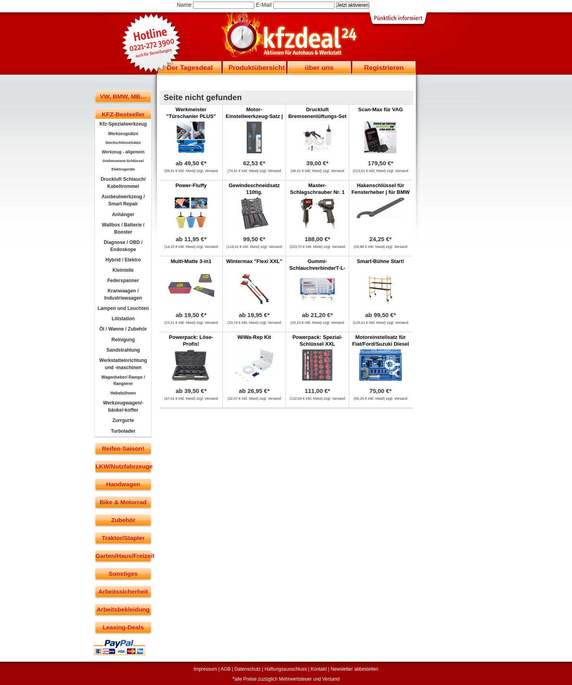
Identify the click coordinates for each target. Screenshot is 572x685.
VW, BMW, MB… (123, 96)
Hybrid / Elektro (123, 260)
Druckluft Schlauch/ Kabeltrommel (122, 182)
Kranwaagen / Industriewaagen (123, 294)
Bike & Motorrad (123, 502)
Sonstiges (122, 573)
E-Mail (264, 5)
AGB (225, 669)
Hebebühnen (123, 393)
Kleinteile (123, 270)
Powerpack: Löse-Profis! (191, 340)
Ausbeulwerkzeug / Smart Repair (123, 200)
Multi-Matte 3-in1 (191, 261)
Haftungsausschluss (286, 669)
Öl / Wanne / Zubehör (123, 329)
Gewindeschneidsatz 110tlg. (254, 188)
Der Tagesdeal (190, 68)
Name (184, 5)
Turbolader (123, 431)
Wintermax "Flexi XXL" (254, 261)
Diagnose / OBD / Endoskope (123, 246)
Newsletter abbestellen (354, 669)
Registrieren (384, 68)
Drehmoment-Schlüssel (123, 161)
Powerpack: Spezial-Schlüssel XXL (317, 340)
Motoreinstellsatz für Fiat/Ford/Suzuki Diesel (380, 340)
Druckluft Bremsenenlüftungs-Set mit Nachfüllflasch (317, 116)
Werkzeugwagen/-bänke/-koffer (123, 406)
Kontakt (319, 669)
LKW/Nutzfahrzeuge (123, 466)
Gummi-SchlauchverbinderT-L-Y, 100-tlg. (318, 268)
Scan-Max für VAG (380, 109)
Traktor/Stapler (123, 537)
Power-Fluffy (191, 185)
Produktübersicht (256, 68)
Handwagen (123, 484)
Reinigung (123, 339)
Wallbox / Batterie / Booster (123, 228)
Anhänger (123, 214)
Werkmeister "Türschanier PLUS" (191, 112)
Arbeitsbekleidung (123, 609)
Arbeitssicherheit (123, 591)
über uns (319, 68)
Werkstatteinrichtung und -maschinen (123, 364)
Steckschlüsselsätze (123, 143)
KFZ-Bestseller (123, 114)
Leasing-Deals (123, 627)
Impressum (205, 669)
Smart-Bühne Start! (380, 261)
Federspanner (123, 280)
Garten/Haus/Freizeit (123, 555)
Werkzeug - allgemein (123, 151)
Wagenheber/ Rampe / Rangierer (123, 380)
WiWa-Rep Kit (254, 337)
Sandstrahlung (123, 350)
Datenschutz (247, 669)
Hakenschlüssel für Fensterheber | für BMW (381, 188)
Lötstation (123, 318)
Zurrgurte (123, 420)
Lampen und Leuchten (123, 308)
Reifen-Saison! (123, 448)
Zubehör (123, 520)
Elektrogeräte (123, 169)
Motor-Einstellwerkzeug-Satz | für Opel (254, 116)
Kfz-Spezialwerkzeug (123, 124)
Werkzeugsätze (123, 133)
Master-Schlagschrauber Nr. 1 (317, 188)
